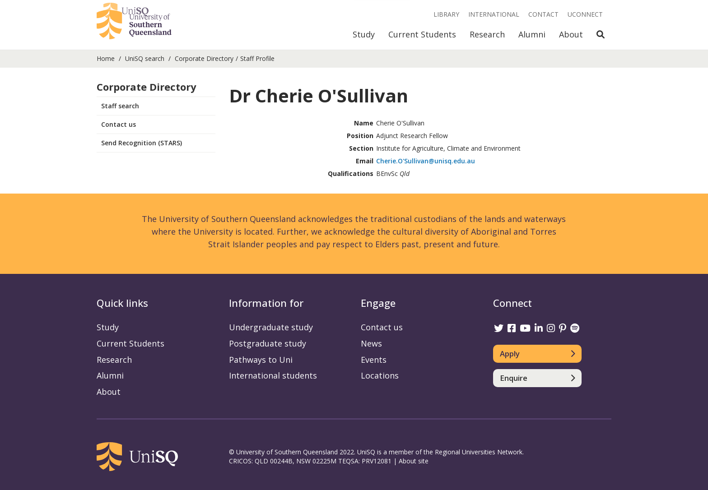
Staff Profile (257, 58)
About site (414, 461)
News (371, 343)
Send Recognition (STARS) (141, 143)
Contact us (118, 124)
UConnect (585, 14)
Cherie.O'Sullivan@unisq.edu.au (425, 161)
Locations (380, 375)
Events (374, 359)
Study (364, 34)
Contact (543, 14)
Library (446, 14)
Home (106, 58)
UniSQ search (144, 58)
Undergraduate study (271, 327)
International (493, 14)
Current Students (422, 34)
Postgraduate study (267, 343)
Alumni (531, 34)
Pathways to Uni (261, 359)
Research (487, 34)
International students (273, 375)
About (571, 34)
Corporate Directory (204, 58)
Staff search (120, 106)
